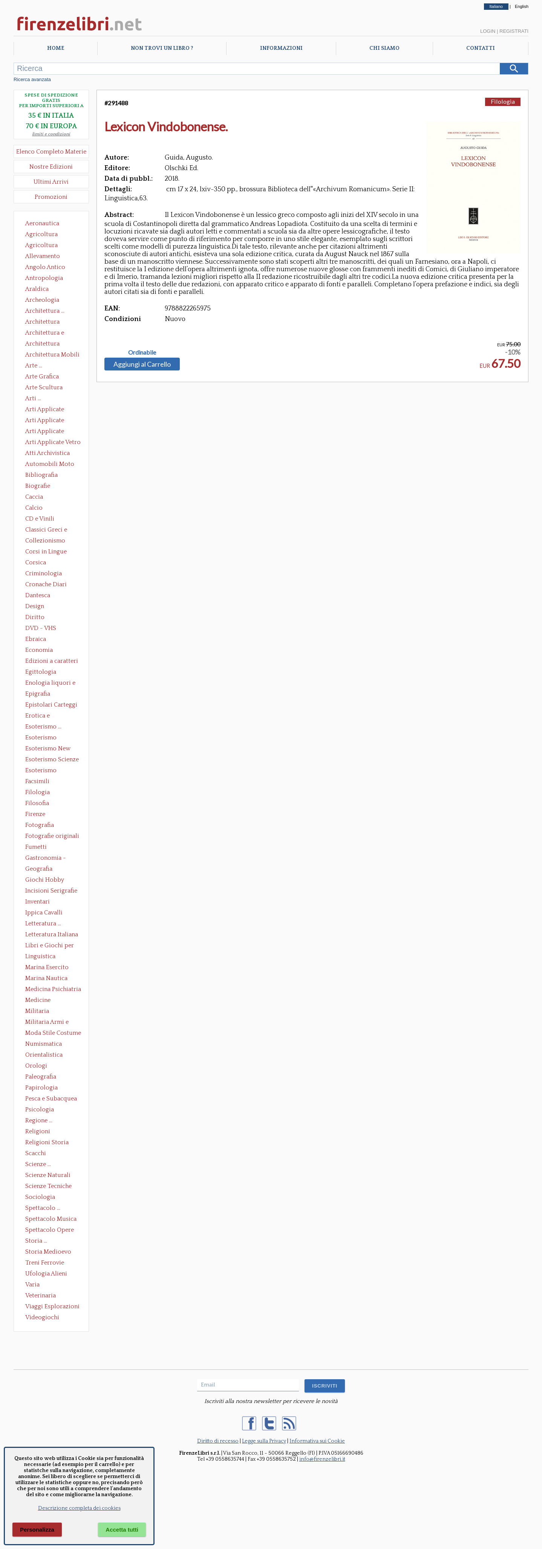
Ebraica (35, 639)
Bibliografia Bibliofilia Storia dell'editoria (48, 476)
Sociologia (40, 1197)
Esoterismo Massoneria (41, 738)
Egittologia (40, 671)
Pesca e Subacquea (51, 1098)
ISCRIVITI (324, 1386)
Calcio (34, 507)
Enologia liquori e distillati (50, 683)
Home (55, 48)
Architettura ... (44, 310)
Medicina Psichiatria (53, 989)
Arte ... (33, 365)
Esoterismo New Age (47, 749)
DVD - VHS (40, 628)
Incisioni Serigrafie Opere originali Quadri (51, 891)
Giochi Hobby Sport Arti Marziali (51, 880)
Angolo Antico (45, 267)
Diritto (34, 617)
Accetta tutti (122, 1529)
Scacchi (35, 1153)
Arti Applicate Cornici (44, 421)
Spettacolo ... (42, 1208)
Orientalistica (44, 1054)
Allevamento (42, 256)
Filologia (37, 792)
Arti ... (33, 398)
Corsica (35, 562)
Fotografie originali (52, 836)
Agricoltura (41, 234)
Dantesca (37, 595)
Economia (39, 650)
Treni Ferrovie (44, 1262)
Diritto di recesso (218, 1441)
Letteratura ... (43, 923)
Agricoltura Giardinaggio (43, 246)
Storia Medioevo (48, 1251)
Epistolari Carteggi (51, 704)
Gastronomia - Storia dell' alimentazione (45, 858)
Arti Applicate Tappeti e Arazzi (47, 432)
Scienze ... (38, 1164)
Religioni (37, 1131)
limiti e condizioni (51, 134)
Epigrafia (37, 693)
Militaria (37, 1011)
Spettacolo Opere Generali (49, 1230)
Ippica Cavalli (44, 912)
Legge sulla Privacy (264, 1441)
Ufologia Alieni (46, 1273)
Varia (32, 1284)
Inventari (37, 901)
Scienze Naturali (47, 1175)
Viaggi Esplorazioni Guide (52, 1307)
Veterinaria (40, 1295)
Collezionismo (45, 540)
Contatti (480, 48)
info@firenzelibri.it (322, 1459)
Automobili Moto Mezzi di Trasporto (51, 465)
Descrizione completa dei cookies (79, 1508)
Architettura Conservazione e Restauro (47, 322)
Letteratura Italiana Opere (51, 935)
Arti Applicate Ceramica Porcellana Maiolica (52, 410)
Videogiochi (42, 1317)
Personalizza (37, 1529)
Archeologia (42, 300)
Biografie (37, 486)
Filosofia (37, 803)
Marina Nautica (46, 978)
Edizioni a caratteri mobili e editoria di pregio (52, 662)
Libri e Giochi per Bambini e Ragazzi (50, 946)
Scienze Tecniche (48, 1186)
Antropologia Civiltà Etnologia (48, 279)
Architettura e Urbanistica (44, 333)
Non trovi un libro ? (162, 48)
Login (487, 31)
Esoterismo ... (43, 726)
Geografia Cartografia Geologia (41, 869)
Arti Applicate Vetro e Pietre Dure (53, 443)
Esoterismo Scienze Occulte (52, 760)
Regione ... (38, 1120)
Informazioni (281, 48)
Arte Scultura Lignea (44, 388)
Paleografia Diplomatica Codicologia (42, 1077)
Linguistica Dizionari (40, 957)
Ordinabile (142, 352)
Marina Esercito (47, 967)
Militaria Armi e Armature (47, 1023)
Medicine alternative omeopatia (40, 1001)
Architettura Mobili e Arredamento (52, 355)
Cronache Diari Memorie (46, 585)
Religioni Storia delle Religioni (47, 1143)
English (521, 6)
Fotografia (39, 825)
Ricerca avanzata (32, 79)
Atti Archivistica (47, 453)
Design (34, 606)
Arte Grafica (42, 376)
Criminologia (43, 573)
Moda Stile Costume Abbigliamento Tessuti (53, 1034)
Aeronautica (42, 223)
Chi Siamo (384, 48)
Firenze (35, 814)
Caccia (34, 496)
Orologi (36, 1065)
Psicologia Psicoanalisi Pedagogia (41, 1110)
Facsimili (37, 781)
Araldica (37, 289)
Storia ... (36, 1240)
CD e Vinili (39, 518)
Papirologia (41, 1087)
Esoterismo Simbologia (41, 771)
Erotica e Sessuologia (41, 716)
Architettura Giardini (42, 344)
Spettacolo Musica (51, 1219)
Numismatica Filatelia (43, 1044)
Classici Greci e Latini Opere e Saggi (52, 530)
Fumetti (36, 847)
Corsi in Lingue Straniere (46, 552)
